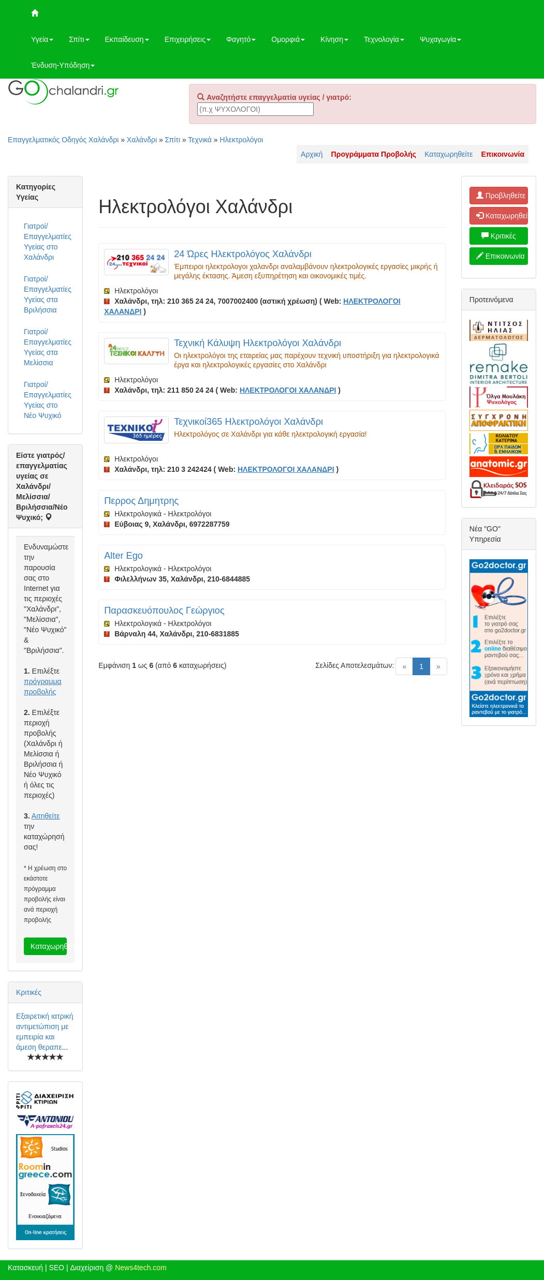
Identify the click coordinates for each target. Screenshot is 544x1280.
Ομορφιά (288, 39)
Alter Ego (123, 555)
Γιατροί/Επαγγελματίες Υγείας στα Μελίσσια (47, 347)
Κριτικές (28, 992)
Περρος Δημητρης (141, 501)
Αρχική (312, 154)
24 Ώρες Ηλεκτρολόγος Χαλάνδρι (243, 254)
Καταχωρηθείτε (448, 154)
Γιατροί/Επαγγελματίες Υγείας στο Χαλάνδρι (47, 241)
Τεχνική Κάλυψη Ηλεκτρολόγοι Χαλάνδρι (257, 343)
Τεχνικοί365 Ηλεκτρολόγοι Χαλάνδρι (248, 421)
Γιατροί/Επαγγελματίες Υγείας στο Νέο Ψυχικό (47, 400)
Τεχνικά (200, 140)
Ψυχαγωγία (441, 39)
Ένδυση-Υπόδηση (63, 65)
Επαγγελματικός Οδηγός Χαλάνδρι (63, 140)
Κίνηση (334, 39)
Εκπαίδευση (127, 39)
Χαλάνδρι (142, 140)
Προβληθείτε (501, 195)
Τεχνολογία (384, 39)
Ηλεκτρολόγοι (241, 140)
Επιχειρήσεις (188, 39)
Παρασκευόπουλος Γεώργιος (164, 610)
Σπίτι (79, 39)
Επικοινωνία (500, 256)
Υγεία (42, 39)
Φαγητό (241, 39)
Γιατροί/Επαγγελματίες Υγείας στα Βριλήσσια (47, 294)
